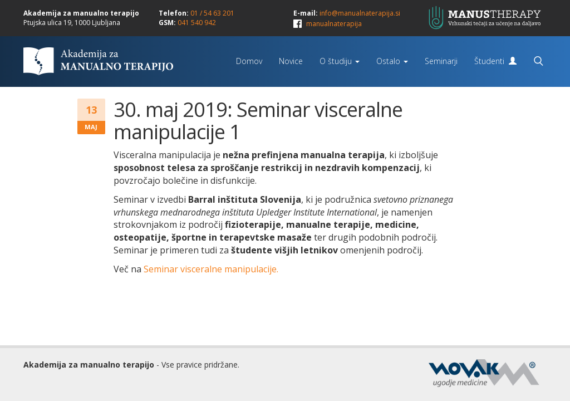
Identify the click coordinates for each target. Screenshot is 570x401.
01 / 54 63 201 (212, 13)
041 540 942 (197, 22)
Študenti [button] (495, 61)
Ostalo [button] (392, 61)
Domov (249, 61)
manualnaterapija (334, 23)
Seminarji (441, 61)
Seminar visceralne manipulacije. (211, 269)
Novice (291, 61)
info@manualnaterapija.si (360, 13)
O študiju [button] (340, 61)
